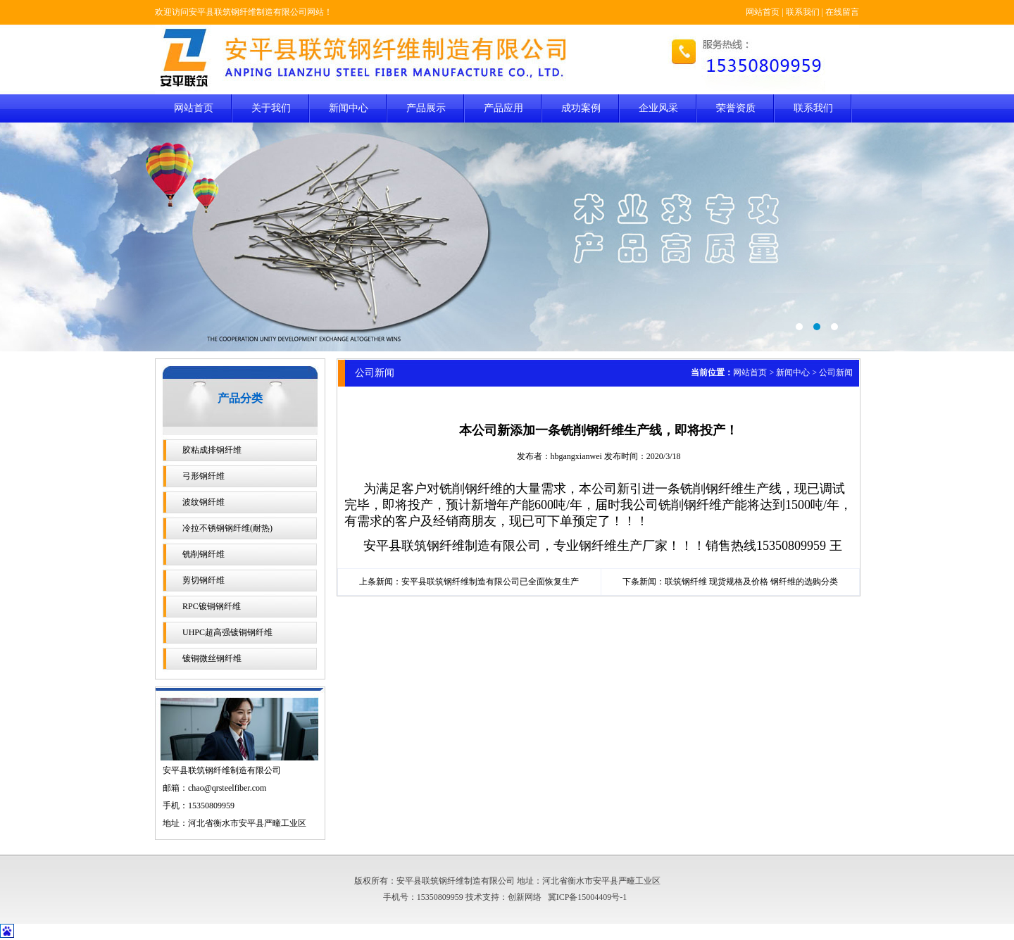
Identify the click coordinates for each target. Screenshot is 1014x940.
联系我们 (803, 12)
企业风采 (658, 108)
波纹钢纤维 (203, 502)
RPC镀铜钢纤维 (211, 606)
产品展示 (426, 108)
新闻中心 (348, 108)
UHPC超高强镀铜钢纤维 (227, 632)
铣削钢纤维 (203, 554)
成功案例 (581, 108)
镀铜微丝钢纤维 (212, 658)
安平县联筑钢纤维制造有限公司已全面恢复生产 (490, 582)
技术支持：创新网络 (503, 897)
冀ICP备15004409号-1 (587, 897)
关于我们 (271, 108)
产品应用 (503, 108)
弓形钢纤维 (203, 476)
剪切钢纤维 (203, 580)
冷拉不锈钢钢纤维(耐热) (227, 528)
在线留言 (842, 12)
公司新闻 (836, 372)
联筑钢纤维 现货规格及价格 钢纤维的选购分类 (751, 582)
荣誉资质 (736, 108)
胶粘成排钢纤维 (212, 450)
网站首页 (763, 12)
